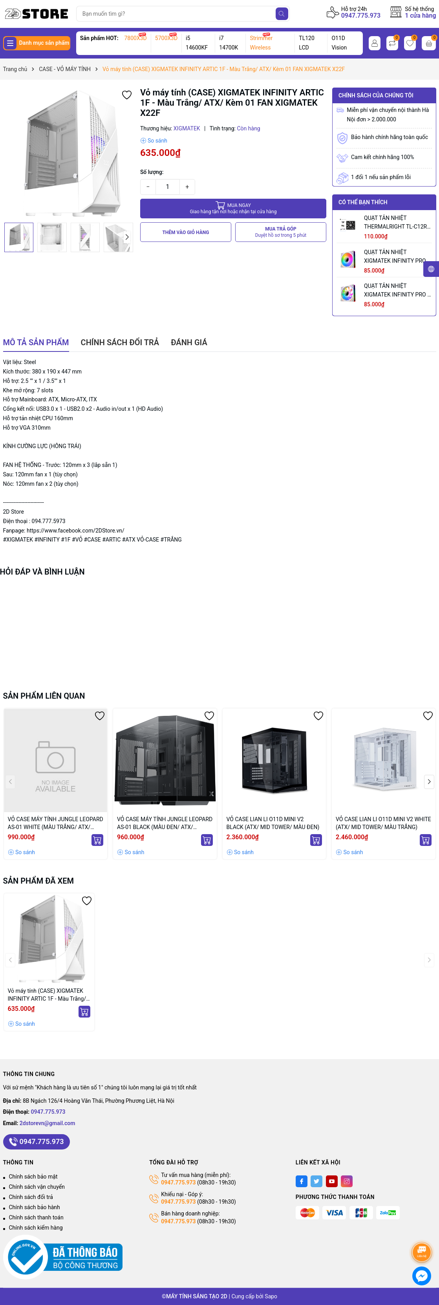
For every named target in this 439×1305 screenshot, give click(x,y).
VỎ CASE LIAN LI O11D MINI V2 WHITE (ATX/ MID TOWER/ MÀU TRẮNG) (383, 823)
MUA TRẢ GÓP (281, 232)
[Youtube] (332, 1181)
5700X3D (166, 38)
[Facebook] (301, 1181)
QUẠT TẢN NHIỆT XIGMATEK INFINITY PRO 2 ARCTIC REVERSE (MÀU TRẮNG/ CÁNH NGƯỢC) (397, 291)
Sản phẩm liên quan (44, 696)
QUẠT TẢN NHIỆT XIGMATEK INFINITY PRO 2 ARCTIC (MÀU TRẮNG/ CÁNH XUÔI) (397, 257)
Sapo (271, 1296)
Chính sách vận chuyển (37, 1187)
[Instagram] (347, 1181)
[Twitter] (316, 1181)
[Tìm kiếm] (282, 13)
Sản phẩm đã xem (38, 881)
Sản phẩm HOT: (99, 38)
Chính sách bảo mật (33, 1176)
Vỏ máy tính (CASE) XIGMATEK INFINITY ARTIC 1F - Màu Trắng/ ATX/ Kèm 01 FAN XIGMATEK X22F (47, 995)
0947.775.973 (361, 15)
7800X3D (135, 38)
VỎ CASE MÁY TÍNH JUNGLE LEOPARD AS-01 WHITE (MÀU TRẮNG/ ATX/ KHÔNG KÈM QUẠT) (55, 823)
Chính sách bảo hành (34, 1207)
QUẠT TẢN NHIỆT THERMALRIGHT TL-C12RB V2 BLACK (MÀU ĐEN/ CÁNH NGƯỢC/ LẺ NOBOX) (397, 223)
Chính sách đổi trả (31, 1197)
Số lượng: (152, 172)
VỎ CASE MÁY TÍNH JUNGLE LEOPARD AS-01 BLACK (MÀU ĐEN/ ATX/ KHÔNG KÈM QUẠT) (164, 823)
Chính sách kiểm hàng (36, 1227)
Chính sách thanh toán (36, 1217)
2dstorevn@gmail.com (47, 1123)
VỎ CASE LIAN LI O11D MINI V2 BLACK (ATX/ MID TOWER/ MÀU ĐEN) (273, 823)
